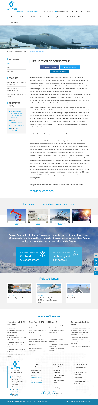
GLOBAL (87, 11)
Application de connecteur (36, 52)
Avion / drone (57, 377)
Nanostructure (33, 344)
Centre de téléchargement (29, 258)
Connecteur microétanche (14, 340)
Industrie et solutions (37, 17)
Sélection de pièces (54, 17)
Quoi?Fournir (49, 316)
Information (20, 11)
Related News (49, 279)
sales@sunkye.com (62, 11)
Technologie (78, 377)
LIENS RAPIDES (80, 364)
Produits (22, 17)
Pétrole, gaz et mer (16, 223)
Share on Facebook (49, 67)
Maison (13, 17)
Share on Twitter (70, 67)
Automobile (57, 370)
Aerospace (81, 223)
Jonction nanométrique (35, 335)
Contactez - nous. (32, 11)
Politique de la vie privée (83, 402)
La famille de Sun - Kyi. (72, 17)
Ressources (14, 22)
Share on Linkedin (60, 71)
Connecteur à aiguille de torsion (15, 95)
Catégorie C (71, 298)
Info (25, 52)
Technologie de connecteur (62, 258)
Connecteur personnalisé (56, 388)
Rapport (10, 71)
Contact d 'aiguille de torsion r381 (80, 346)
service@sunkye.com (37, 383)
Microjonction (11, 328)
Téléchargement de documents (79, 382)
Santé (38, 223)
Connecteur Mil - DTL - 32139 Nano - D (15, 89)
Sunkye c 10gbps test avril (17, 298)
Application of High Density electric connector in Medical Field (47, 299)
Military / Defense (60, 223)
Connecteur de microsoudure (15, 342)
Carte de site (69, 402)
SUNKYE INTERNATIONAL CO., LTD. (25, 402)
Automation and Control (57, 394)
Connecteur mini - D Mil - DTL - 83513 (15, 83)
